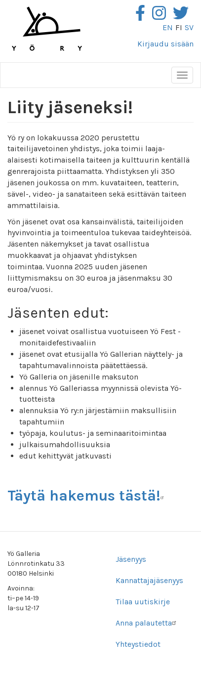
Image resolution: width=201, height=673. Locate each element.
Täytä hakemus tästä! (87, 496)
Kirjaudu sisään (165, 43)
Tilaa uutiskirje (143, 601)
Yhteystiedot (138, 644)
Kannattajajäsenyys (149, 580)
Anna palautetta (147, 623)
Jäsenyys (131, 559)
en (167, 27)
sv (189, 27)
